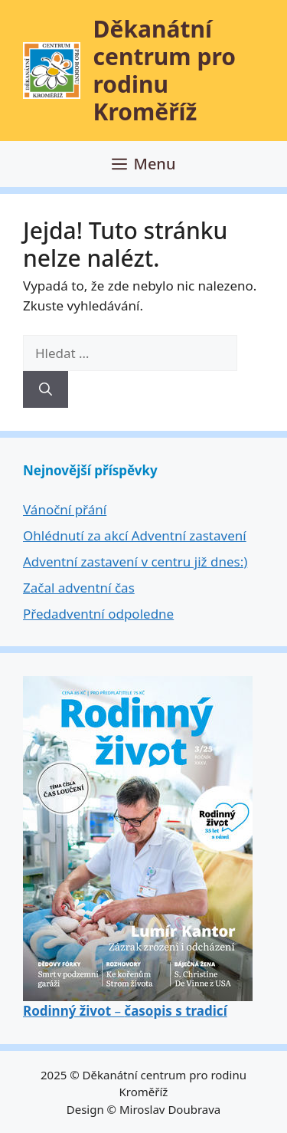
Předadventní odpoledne (98, 613)
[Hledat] (45, 389)
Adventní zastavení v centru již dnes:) (135, 561)
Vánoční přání (64, 509)
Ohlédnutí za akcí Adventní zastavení (134, 535)
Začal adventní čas (79, 587)
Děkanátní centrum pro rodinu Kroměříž (164, 70)
